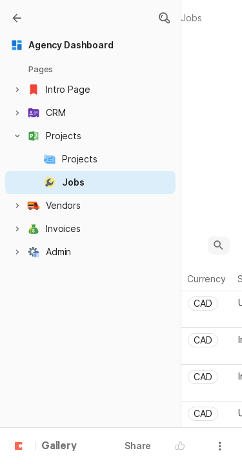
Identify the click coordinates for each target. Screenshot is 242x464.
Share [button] (138, 445)
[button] (164, 18)
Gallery (59, 446)
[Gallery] (17, 18)
